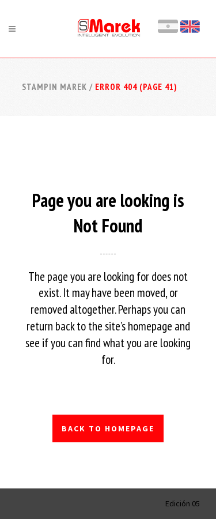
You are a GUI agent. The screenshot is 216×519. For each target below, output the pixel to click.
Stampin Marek (54, 86)
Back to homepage (108, 428)
